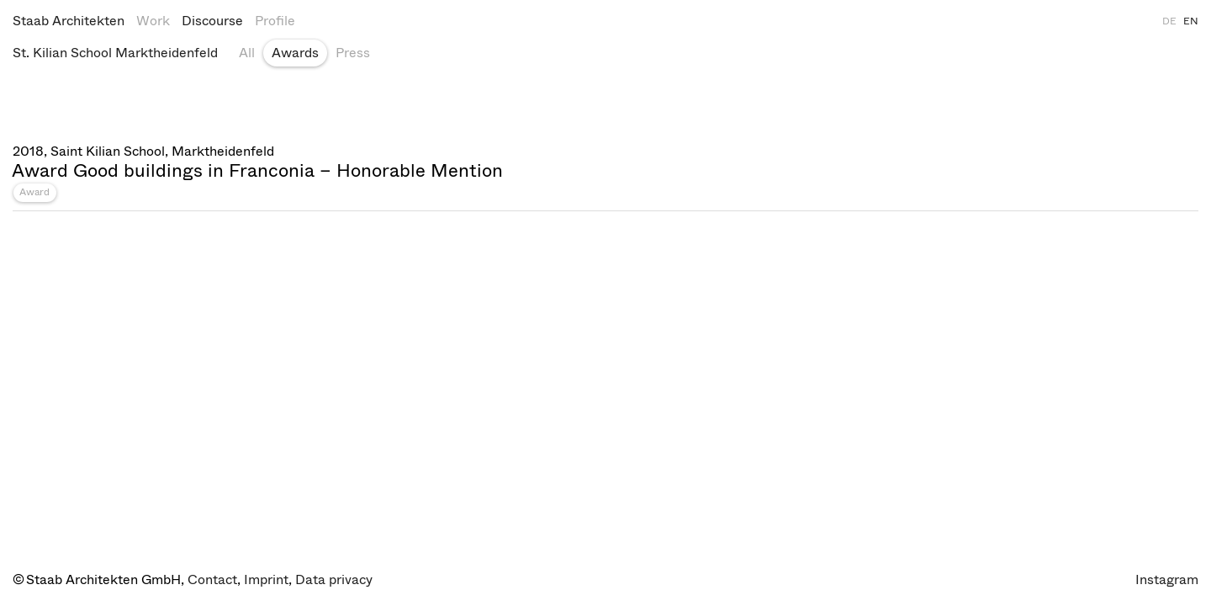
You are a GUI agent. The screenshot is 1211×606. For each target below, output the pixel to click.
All (247, 52)
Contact (212, 579)
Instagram (1166, 579)
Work (153, 20)
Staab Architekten (68, 20)
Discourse (212, 20)
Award (34, 191)
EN (1190, 21)
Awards (295, 52)
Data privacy (334, 579)
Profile (275, 20)
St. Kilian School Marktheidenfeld (115, 52)
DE (1169, 21)
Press (353, 52)
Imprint (266, 579)
